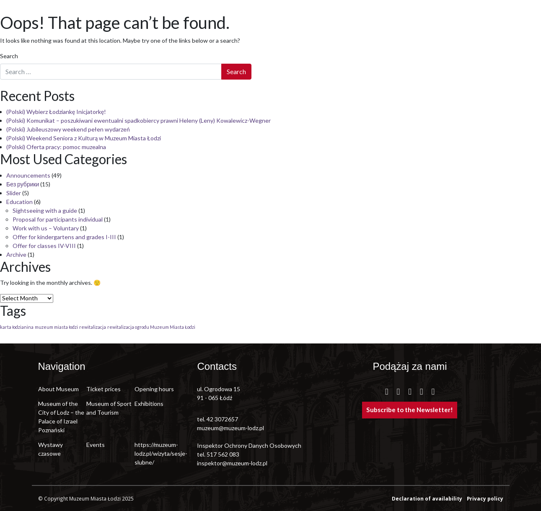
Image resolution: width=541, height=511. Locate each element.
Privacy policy (485, 498)
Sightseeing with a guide (45, 210)
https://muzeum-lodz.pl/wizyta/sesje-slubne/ (159, 453)
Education (19, 201)
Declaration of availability (427, 498)
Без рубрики (22, 184)
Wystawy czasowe (50, 449)
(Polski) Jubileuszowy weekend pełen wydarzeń (68, 129)
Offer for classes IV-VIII (44, 245)
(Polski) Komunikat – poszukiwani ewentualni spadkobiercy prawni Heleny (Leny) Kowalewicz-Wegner (138, 120)
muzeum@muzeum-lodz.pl (230, 427)
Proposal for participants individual (58, 219)
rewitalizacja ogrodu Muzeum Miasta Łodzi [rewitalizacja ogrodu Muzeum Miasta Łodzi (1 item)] (151, 327)
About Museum (58, 388)
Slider (13, 192)
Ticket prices (103, 388)
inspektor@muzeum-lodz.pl (232, 463)
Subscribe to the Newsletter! (409, 409)
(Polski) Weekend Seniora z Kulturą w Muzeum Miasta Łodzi (83, 138)
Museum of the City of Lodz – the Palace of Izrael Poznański (61, 417)
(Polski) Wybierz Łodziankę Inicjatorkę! (56, 111)
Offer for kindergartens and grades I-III (64, 236)
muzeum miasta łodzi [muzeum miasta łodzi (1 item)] (56, 327)
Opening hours (154, 388)
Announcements (28, 175)
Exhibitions (149, 403)
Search (9, 55)
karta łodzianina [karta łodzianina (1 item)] (17, 327)
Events (95, 444)
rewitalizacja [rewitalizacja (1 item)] (92, 327)
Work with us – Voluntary (46, 228)
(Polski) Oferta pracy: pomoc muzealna (56, 146)
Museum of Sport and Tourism (109, 408)
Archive (16, 254)
